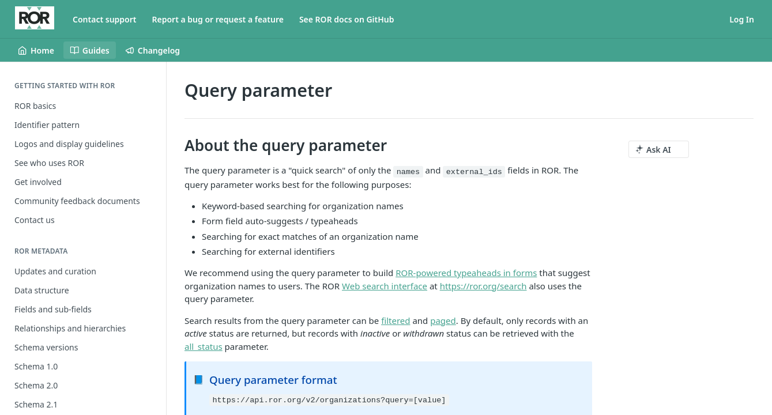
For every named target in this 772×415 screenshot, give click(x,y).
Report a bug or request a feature (218, 19)
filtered (395, 320)
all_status (203, 346)
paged (443, 320)
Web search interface (384, 286)
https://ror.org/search (483, 286)
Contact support (105, 19)
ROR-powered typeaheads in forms (466, 272)
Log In (741, 19)
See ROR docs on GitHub (346, 19)
